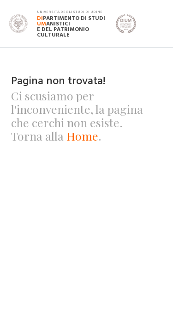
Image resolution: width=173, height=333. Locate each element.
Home (82, 135)
